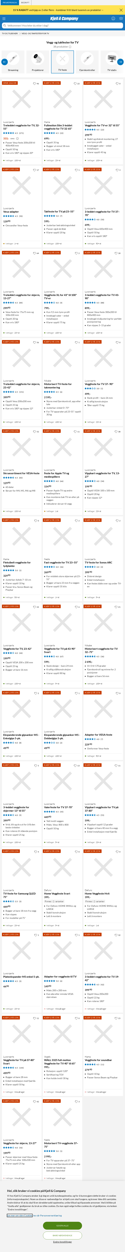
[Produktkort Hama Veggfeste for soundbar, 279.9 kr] (103, 1034)
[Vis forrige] (4, 62)
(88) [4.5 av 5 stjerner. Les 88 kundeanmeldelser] (102, 302)
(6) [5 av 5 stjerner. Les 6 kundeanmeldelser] (61, 981)
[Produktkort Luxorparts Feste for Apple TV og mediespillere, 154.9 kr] (62, 447)
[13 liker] (77, 766)
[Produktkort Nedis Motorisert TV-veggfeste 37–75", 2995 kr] (62, 1117)
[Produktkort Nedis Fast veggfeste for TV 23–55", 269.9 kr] (62, 536)
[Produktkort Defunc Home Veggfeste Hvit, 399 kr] (103, 867)
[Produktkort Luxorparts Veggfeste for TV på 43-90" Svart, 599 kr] (62, 622)
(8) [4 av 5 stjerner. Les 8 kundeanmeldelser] (20, 743)
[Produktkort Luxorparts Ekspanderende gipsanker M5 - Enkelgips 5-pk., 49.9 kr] (22, 709)
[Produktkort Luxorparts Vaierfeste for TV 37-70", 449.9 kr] (62, 781)
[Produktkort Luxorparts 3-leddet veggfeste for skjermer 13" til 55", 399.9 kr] (22, 781)
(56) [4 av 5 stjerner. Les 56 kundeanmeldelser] (21, 1147)
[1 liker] (77, 170)
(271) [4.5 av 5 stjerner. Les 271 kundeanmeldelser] (21, 133)
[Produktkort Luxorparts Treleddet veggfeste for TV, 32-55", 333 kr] (22, 99)
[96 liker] (36, 83)
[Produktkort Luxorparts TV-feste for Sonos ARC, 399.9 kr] (103, 536)
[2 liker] (77, 253)
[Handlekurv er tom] (121, 18)
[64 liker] (36, 253)
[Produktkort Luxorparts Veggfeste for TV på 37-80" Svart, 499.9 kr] (22, 1034)
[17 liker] (36, 170)
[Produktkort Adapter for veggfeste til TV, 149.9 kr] (62, 950)
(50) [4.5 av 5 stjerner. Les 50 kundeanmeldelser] (21, 216)
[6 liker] (77, 607)
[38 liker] (117, 432)
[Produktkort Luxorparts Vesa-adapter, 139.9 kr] (22, 185)
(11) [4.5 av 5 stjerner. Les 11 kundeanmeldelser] (102, 1064)
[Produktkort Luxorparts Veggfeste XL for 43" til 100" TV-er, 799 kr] (62, 269)
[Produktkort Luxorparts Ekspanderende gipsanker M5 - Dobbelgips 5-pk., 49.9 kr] (62, 709)
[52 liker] (36, 432)
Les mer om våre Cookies (19, 1215)
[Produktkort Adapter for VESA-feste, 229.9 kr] (103, 709)
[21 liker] (117, 607)
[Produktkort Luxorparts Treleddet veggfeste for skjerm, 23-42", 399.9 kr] (22, 358)
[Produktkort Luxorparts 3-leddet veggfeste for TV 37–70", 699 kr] (103, 185)
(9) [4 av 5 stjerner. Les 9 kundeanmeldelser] (20, 815)
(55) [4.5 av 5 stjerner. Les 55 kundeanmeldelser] (102, 815)
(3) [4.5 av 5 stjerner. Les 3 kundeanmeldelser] (20, 981)
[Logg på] (113, 18)
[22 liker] (77, 83)
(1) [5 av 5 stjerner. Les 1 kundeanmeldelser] (20, 570)
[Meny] (4, 19)
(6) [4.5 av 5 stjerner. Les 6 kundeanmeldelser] (61, 392)
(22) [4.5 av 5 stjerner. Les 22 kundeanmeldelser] (61, 133)
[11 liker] (77, 432)
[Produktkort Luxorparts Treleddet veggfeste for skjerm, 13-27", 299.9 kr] (22, 269)
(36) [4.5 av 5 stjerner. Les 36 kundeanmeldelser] (102, 656)
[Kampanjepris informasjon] (17, 138)
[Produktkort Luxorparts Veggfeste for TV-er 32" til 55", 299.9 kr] (103, 99)
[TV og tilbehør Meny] (20, 33)
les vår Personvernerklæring (47, 1215)
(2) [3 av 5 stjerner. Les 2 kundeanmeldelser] (61, 743)
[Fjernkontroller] (87, 62)
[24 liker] (36, 607)
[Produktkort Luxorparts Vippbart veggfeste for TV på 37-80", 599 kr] (103, 781)
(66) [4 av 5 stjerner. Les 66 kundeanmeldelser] (61, 481)
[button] (70, 47)
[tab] (10, 2)
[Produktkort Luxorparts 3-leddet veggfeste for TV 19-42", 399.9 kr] (103, 950)
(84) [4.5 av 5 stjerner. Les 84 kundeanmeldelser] (21, 302)
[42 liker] (36, 1101)
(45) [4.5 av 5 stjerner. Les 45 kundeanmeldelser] (61, 811)
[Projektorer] (38, 62)
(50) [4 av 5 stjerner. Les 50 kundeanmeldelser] (102, 219)
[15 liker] (117, 1018)
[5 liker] (36, 766)
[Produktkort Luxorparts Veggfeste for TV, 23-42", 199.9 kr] (22, 622)
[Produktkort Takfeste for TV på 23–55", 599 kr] (62, 185)
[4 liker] (36, 852)
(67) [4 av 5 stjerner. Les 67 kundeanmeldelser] (61, 656)
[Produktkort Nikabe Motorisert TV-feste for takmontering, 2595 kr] (62, 358)
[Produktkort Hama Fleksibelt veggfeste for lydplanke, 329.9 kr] (22, 536)
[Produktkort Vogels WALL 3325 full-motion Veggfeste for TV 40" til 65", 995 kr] (62, 1034)
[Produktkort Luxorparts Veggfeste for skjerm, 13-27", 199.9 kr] (22, 1117)
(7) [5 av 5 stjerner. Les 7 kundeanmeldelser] (61, 216)
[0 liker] (118, 83)
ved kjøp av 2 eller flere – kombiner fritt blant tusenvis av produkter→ (58, 9)
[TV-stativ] (112, 62)
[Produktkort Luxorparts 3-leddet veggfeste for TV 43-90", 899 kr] (103, 269)
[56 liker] (36, 342)
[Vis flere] (120, 62)
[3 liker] (118, 170)
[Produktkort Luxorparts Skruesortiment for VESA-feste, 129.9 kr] (22, 447)
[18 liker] (117, 253)
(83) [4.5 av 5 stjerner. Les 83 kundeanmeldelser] (21, 477)
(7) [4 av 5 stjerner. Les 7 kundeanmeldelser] (102, 739)
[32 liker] (117, 935)
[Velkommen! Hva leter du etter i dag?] (64, 25)
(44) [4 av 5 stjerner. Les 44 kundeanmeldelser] (21, 653)
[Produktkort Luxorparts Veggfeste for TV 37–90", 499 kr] (103, 358)
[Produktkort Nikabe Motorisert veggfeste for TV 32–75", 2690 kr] (103, 622)
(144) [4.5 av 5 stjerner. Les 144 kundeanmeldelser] (21, 1068)
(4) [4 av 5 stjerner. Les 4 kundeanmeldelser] (61, 302)
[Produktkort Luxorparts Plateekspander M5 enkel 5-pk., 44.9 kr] (22, 950)
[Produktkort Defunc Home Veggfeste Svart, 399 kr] (62, 867)
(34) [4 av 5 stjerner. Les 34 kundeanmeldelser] (102, 481)
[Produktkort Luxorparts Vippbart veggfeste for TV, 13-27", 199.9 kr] (103, 447)
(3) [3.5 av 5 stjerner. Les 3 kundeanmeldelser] (20, 901)
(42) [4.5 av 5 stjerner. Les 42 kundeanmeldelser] (102, 984)
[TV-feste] (62, 62)
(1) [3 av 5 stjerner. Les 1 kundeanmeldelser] (102, 388)
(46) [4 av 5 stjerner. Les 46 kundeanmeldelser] (61, 567)
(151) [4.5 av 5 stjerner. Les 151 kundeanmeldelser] (21, 392)
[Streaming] (13, 62)
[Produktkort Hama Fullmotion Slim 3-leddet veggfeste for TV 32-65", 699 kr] (62, 99)
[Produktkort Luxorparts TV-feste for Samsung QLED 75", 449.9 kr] (22, 867)
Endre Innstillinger (62, 1241)
